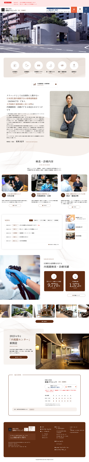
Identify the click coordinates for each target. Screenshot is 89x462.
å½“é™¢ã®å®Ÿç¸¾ (61, 449)
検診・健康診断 (62, 72)
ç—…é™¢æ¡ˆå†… (46, 431)
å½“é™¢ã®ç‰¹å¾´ (47, 429)
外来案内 (15, 72)
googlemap (32, 409)
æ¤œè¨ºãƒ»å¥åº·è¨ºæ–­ (62, 447)
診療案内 (27, 72)
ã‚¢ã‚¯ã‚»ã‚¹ (80, 11)
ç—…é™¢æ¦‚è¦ (45, 434)
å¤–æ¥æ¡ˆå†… (60, 441)
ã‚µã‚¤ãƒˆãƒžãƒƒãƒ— (74, 432)
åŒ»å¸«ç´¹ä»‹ (45, 437)
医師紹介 (74, 72)
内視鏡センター (38, 72)
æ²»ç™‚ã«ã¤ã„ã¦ (61, 434)
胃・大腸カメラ (50, 72)
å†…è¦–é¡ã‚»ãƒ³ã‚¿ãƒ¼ (60, 427)
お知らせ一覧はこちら (54, 244)
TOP (43, 427)
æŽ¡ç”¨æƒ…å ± (73, 427)
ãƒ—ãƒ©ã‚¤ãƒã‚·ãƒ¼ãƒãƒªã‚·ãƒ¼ (77, 429)
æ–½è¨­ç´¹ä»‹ (45, 435)
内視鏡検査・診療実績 (46, 84)
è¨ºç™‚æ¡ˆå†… (60, 444)
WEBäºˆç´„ (74, 11)
